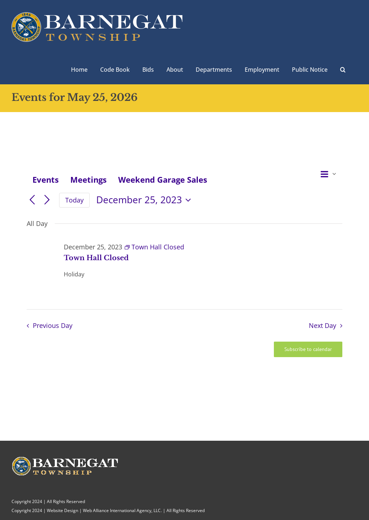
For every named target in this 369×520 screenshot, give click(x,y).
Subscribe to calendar (308, 349)
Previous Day (52, 325)
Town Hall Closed (96, 258)
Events (45, 179)
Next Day (322, 325)
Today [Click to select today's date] (74, 200)
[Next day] (47, 200)
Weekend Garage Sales (162, 179)
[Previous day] (32, 200)
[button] (343, 69)
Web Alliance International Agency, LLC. (122, 510)
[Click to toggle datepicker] (145, 200)
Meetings (88, 179)
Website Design (62, 510)
